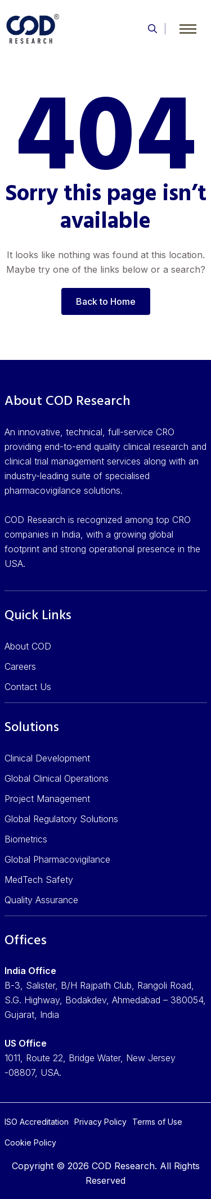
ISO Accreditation (37, 1121)
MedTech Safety (39, 879)
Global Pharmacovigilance (57, 859)
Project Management (47, 798)
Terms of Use (157, 1121)
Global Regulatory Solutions (61, 818)
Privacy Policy (100, 1121)
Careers (20, 666)
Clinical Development (47, 758)
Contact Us (28, 686)
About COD (28, 646)
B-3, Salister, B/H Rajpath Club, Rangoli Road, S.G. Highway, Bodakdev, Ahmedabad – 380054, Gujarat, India (105, 1000)
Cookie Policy (30, 1142)
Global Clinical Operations (57, 778)
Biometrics (26, 839)
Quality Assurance (41, 899)
